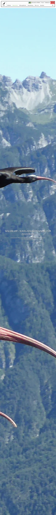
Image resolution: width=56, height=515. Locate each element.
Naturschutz (15, 5)
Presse (42, 2)
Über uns (37, 5)
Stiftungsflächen (22, 5)
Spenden (52, 2)
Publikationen (47, 2)
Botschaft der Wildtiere (34, 2)
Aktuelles (42, 5)
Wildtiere (9, 5)
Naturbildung (30, 5)
